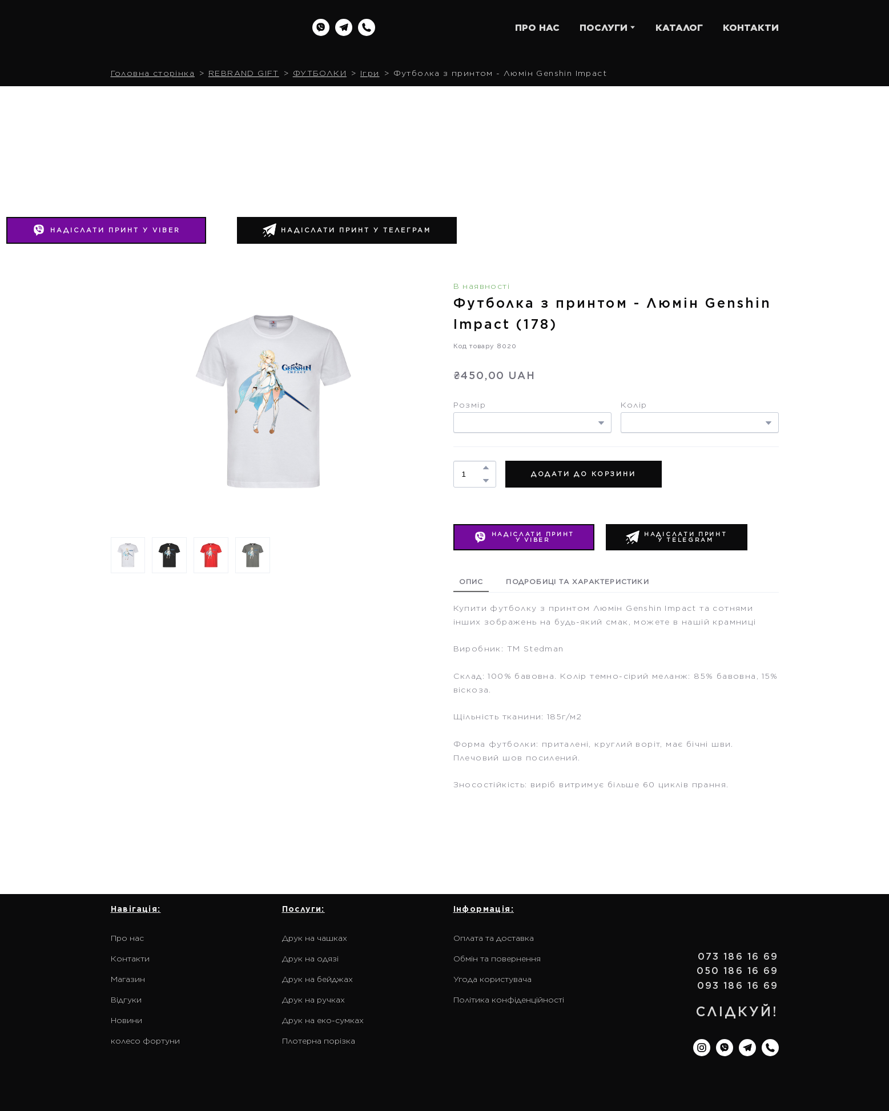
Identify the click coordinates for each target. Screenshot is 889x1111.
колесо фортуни (145, 1040)
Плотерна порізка (318, 1040)
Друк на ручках (313, 999)
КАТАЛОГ (679, 27)
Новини (126, 1020)
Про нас (127, 938)
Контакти (130, 958)
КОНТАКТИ (751, 27)
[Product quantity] (472, 474)
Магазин (128, 979)
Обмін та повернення (497, 958)
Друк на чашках (314, 938)
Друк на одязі (310, 958)
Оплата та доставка (493, 938)
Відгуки (126, 999)
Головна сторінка (153, 73)
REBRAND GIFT (243, 73)
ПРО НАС (537, 27)
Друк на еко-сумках (323, 1020)
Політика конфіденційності (508, 999)
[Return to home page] (184, 28)
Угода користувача (492, 979)
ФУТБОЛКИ (320, 73)
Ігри (370, 73)
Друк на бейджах (317, 979)
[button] (320, 27)
